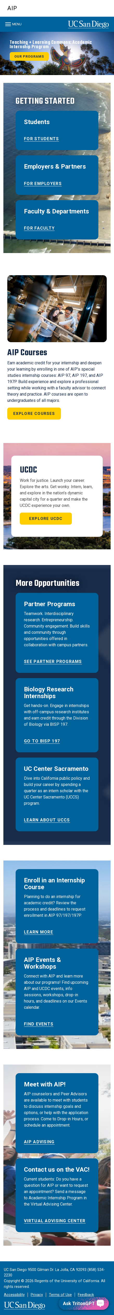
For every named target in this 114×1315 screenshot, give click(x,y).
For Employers (43, 183)
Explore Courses (34, 413)
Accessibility (14, 1295)
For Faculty (39, 228)
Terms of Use (60, 1295)
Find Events (38, 1024)
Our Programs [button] (29, 56)
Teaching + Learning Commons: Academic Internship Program (51, 44)
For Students (41, 138)
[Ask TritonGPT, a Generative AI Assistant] (84, 1303)
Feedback (86, 1295)
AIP (12, 8)
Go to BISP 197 (42, 741)
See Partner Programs (53, 661)
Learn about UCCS (47, 820)
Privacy (37, 1295)
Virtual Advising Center (54, 1220)
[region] (57, 53)
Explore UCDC (45, 518)
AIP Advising (39, 1141)
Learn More (38, 932)
